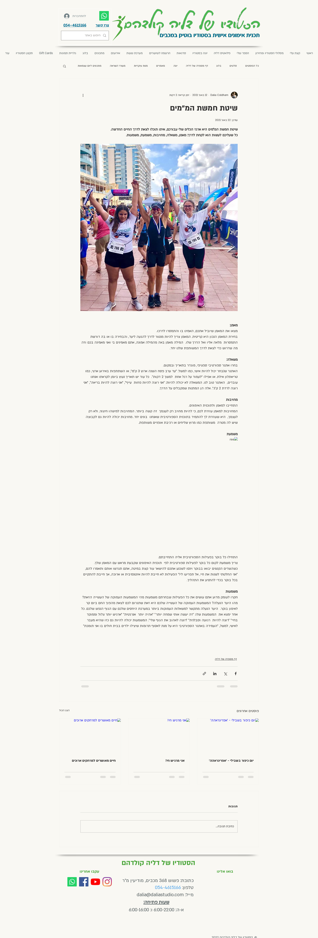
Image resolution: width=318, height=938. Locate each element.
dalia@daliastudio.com (160, 895)
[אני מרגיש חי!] (159, 735)
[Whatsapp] (72, 881)
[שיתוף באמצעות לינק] (204, 674)
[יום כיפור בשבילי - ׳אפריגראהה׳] (228, 735)
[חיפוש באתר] (85, 35)
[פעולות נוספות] (82, 95)
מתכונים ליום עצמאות (89, 65)
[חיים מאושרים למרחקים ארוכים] (90, 735)
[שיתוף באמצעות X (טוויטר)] (225, 674)
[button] (115, 53)
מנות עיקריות (141, 65)
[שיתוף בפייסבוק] (236, 674)
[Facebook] (83, 881)
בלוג (218, 65)
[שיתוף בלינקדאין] (215, 674)
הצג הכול (64, 710)
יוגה (175, 65)
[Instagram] (107, 881)
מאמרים (160, 65)
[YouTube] (95, 881)
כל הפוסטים (252, 65)
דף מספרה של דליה (197, 65)
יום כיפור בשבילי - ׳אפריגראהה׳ (231, 760)
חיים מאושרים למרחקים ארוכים (94, 760)
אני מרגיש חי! (175, 760)
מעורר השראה (117, 65)
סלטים (233, 65)
